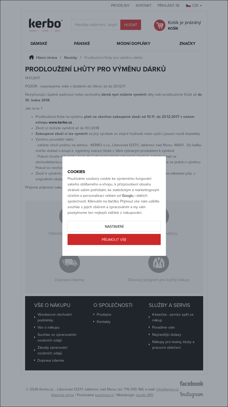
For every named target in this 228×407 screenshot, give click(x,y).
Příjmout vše (114, 240)
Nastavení (114, 226)
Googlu (128, 195)
